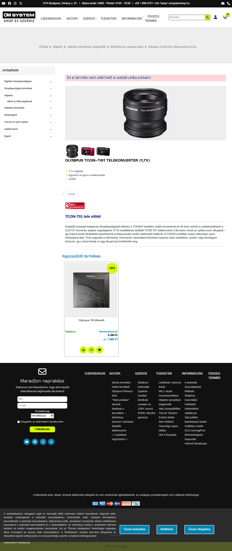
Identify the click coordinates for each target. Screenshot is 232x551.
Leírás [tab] (71, 194)
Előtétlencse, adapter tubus (126, 46)
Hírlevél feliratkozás (196, 443)
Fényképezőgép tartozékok (18, 88)
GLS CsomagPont (195, 430)
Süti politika (191, 417)
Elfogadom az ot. (42, 422)
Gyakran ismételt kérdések (143, 395)
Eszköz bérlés (167, 417)
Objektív (58, 46)
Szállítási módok (194, 426)
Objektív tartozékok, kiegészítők (86, 46)
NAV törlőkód (166, 421)
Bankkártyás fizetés (196, 421)
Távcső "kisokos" (168, 413)
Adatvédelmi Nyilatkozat (48, 422)
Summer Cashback (122, 421)
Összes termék (152, 18)
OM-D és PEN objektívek (19, 101)
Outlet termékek (121, 386)
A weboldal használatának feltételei (193, 387)
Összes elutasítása (134, 529)
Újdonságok (51, 18)
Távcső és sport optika (16, 122)
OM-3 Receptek (168, 434)
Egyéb (7, 136)
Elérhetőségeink (194, 434)
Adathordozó (11, 129)
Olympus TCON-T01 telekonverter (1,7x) (172, 46)
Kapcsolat (190, 439)
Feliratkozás (42, 429)
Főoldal (43, 46)
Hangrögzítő (10, 115)
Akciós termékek (121, 382)
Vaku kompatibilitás (170, 408)
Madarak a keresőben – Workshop (119, 413)
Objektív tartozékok (14, 108)
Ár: (104, 340)
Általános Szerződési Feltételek (191, 400)
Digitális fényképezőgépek (18, 81)
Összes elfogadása (199, 529)
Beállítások (167, 529)
